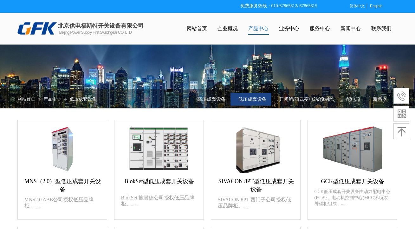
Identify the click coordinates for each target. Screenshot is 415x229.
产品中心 (52, 98)
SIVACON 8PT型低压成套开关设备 (256, 185)
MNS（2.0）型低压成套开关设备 (62, 185)
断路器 (380, 99)
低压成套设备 (83, 98)
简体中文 (357, 6)
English (376, 6)
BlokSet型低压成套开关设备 (159, 181)
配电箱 (353, 99)
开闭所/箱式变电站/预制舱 (306, 99)
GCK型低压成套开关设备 (352, 181)
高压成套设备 (211, 99)
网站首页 (26, 98)
